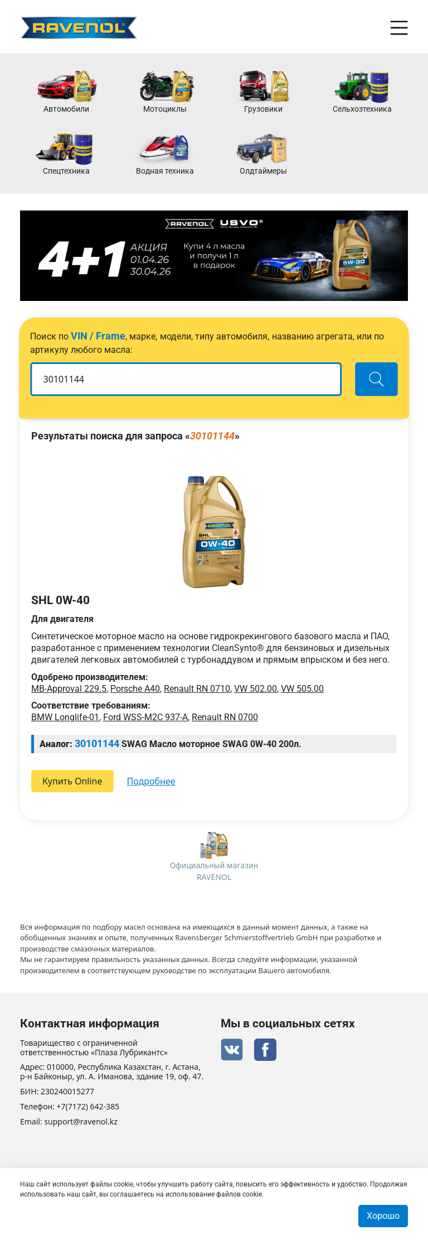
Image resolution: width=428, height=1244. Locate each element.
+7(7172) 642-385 (88, 1107)
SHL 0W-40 (60, 600)
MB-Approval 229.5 (68, 688)
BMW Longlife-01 (65, 717)
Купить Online (72, 781)
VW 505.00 (302, 688)
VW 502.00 (255, 688)
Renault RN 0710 (197, 688)
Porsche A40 (135, 688)
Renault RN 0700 (225, 717)
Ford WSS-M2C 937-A (145, 717)
